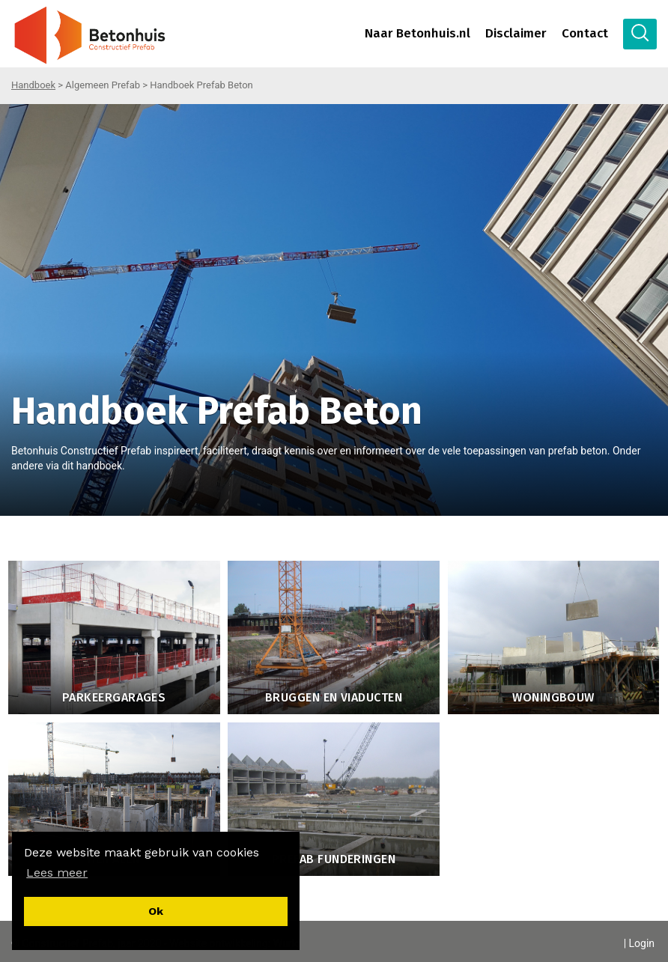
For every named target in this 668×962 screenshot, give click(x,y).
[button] (57, 872)
